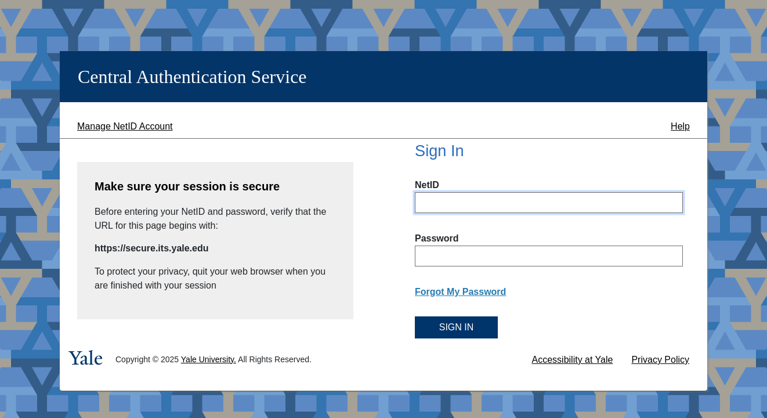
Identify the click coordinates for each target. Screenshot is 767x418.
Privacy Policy (660, 360)
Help (680, 126)
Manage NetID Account (125, 126)
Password (437, 238)
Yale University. (208, 359)
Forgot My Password (460, 292)
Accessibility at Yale (572, 360)
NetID (427, 185)
